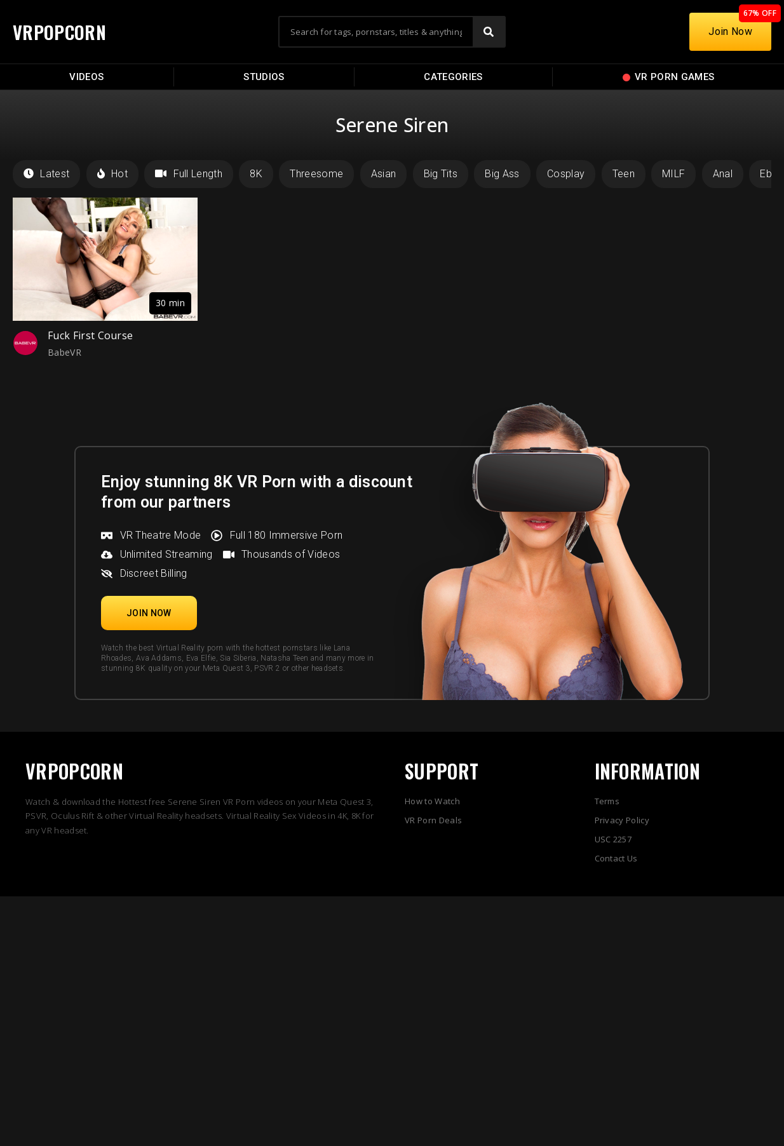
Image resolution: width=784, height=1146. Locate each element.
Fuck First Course (90, 335)
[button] (149, 613)
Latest (46, 174)
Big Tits (441, 174)
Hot (112, 174)
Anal (723, 174)
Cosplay (566, 174)
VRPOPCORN (62, 31)
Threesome (316, 174)
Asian (383, 174)
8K (256, 174)
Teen (623, 174)
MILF (673, 174)
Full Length (188, 174)
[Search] (488, 31)
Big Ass (502, 174)
